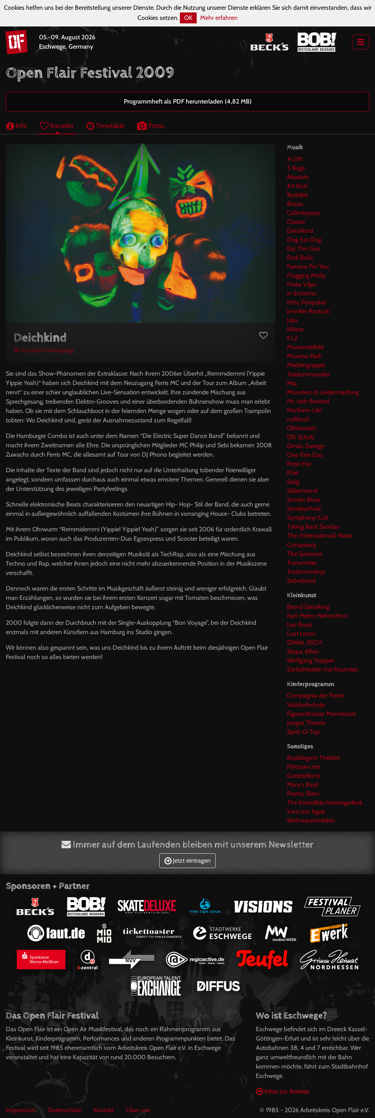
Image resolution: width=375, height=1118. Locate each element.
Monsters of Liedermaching (323, 392)
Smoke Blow (303, 499)
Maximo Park (304, 356)
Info (16, 125)
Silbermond (302, 490)
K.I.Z (292, 338)
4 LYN (294, 159)
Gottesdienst (303, 775)
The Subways (304, 553)
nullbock (298, 419)
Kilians (295, 329)
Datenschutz (64, 1110)
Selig (293, 481)
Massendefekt (305, 347)
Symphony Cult (307, 517)
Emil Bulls (300, 257)
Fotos (150, 125)
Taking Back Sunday (313, 526)
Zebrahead (301, 580)
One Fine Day (305, 455)
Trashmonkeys (306, 571)
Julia (292, 320)
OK (188, 17)
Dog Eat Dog (304, 239)
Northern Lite (304, 410)
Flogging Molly (306, 275)
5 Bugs (296, 168)
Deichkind (300, 230)
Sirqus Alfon (303, 651)
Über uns (138, 1110)
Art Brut (297, 186)
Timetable (105, 125)
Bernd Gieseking (308, 606)
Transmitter (302, 562)
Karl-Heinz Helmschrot (317, 615)
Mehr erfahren (219, 17)
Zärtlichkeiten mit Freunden (322, 669)
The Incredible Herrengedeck (324, 802)
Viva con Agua (306, 811)
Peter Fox (299, 464)
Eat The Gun (303, 248)
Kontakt (104, 1110)
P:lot (293, 472)
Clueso (296, 221)
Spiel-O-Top (303, 731)
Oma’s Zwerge (305, 446)
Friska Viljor (302, 284)
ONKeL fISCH (304, 642)
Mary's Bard (302, 784)
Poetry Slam (303, 793)
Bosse (295, 203)
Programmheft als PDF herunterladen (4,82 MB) (188, 101)
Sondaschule (304, 508)
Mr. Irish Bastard (308, 401)
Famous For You (308, 266)
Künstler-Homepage (44, 350)
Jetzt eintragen (187, 860)
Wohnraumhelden (311, 820)
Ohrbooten (301, 428)
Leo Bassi (299, 624)
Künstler (57, 125)
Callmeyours (303, 212)
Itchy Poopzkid (306, 302)
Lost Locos (301, 633)
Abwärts (298, 177)
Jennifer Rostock (308, 311)
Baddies (297, 195)
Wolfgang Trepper (310, 660)
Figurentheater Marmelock (321, 713)
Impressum (20, 1110)
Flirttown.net (303, 766)
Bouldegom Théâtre (313, 757)
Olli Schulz (301, 437)
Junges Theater (306, 722)
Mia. (292, 383)
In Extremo (301, 293)
